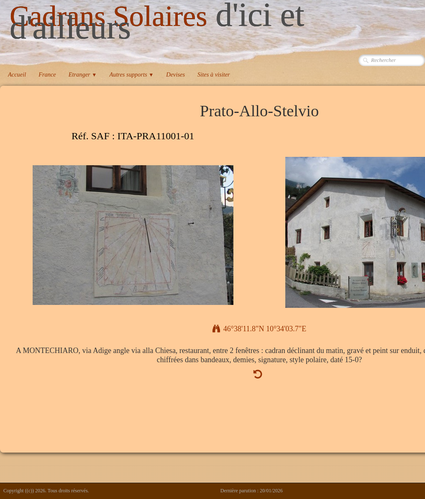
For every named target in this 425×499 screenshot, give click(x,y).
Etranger (83, 74)
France (47, 74)
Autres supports (131, 74)
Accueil (17, 74)
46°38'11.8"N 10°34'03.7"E (259, 329)
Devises (175, 74)
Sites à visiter (213, 74)
